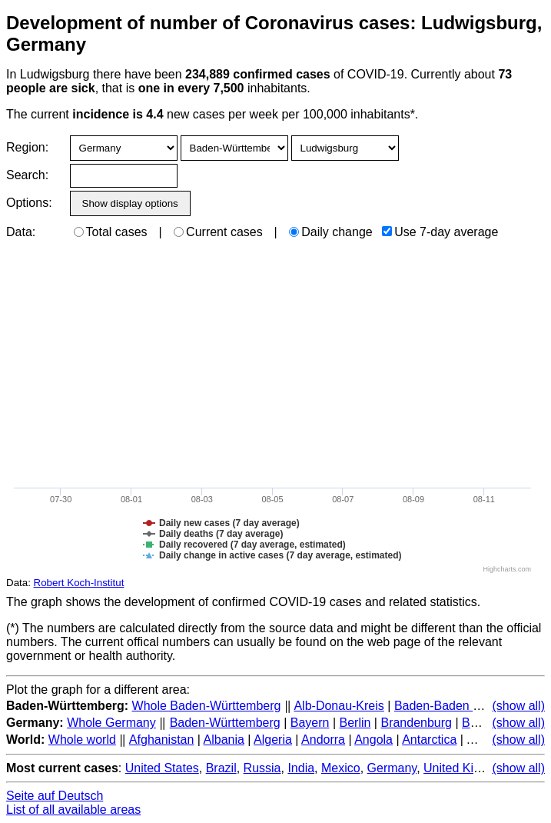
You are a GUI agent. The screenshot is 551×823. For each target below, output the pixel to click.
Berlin (355, 722)
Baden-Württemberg (225, 722)
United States (162, 768)
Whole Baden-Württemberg (206, 705)
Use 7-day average (440, 231)
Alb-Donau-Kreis (338, 705)
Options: (28, 202)
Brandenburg (416, 722)
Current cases (218, 231)
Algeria (273, 739)
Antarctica (429, 739)
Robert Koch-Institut (79, 582)
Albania (224, 739)
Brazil (221, 768)
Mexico (340, 768)
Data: (20, 231)
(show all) (519, 705)
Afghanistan (161, 739)
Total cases (111, 231)
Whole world (82, 739)
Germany (392, 768)
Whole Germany (111, 722)
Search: (27, 175)
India (300, 768)
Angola (373, 739)
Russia (262, 768)
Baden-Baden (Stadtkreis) (465, 705)
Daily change (331, 231)
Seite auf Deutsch (54, 795)
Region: (27, 147)
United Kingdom (467, 768)
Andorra (323, 739)
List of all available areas (73, 809)
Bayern (310, 722)
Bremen (483, 722)
